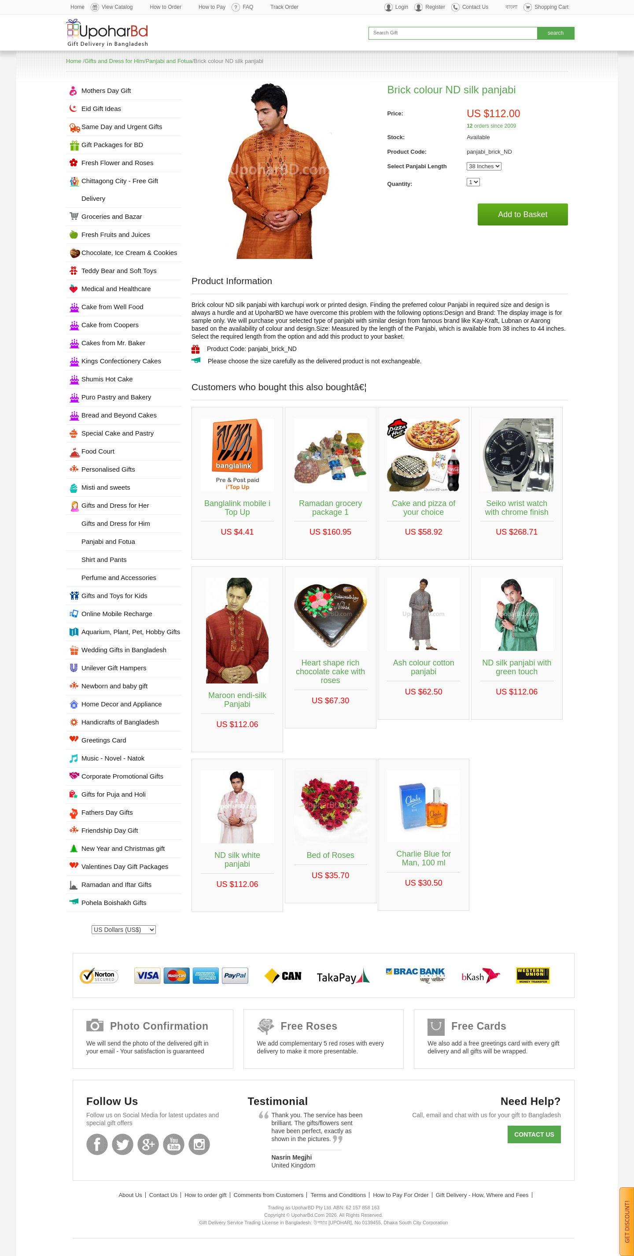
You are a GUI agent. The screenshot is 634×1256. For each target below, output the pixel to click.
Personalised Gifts (108, 469)
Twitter (122, 1144)
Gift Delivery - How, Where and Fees (482, 1195)
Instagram (199, 1144)
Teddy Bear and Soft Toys (119, 270)
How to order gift (205, 1195)
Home (77, 7)
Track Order (284, 7)
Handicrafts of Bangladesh (120, 722)
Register (435, 7)
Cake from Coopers (110, 325)
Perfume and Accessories (118, 577)
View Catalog (117, 7)
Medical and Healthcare (116, 288)
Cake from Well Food (112, 306)
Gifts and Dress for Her (115, 505)
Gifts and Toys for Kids (114, 595)
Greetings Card (103, 740)
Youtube (173, 1144)
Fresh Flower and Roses (117, 162)
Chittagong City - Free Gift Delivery (119, 189)
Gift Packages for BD (112, 144)
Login (401, 7)
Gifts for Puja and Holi (113, 794)
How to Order (165, 7)
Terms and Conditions (338, 1195)
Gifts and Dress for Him (114, 61)
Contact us (534, 1134)
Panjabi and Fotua (169, 61)
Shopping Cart (551, 7)
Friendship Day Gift (109, 830)
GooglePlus (148, 1144)
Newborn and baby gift (114, 686)
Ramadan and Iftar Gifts (116, 884)
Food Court (97, 451)
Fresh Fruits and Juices (115, 234)
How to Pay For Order (400, 1195)
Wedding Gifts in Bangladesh (123, 650)
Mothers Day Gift (106, 90)
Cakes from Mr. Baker (113, 343)
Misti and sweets (105, 487)
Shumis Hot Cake (107, 379)
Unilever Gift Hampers (114, 668)
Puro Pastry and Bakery (116, 397)
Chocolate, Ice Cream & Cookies (129, 252)
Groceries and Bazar (111, 216)
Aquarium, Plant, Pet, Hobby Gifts (130, 631)
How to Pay (212, 7)
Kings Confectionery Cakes (121, 361)
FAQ (248, 7)
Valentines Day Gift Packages (124, 866)
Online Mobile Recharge (116, 613)
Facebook (97, 1144)
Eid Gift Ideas (101, 108)
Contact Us (475, 7)
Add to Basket (522, 214)
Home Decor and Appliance (121, 704)
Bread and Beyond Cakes (119, 415)
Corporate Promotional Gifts (122, 776)
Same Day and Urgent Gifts (121, 126)
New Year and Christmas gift (123, 848)
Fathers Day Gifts (107, 812)
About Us (130, 1195)
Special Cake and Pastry (117, 433)
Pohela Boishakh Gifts (114, 902)
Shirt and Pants (104, 559)
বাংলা (511, 7)
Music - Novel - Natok (112, 758)
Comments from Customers (269, 1195)
